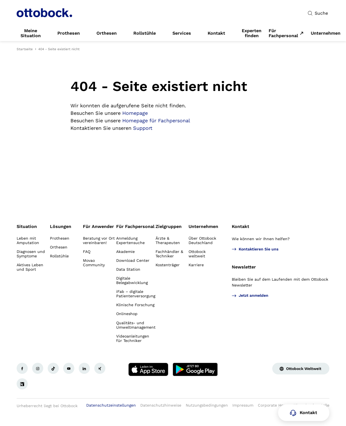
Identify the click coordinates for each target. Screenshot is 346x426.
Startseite (25, 49)
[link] (30, 33)
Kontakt (240, 226)
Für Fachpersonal (283, 33)
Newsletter (244, 267)
